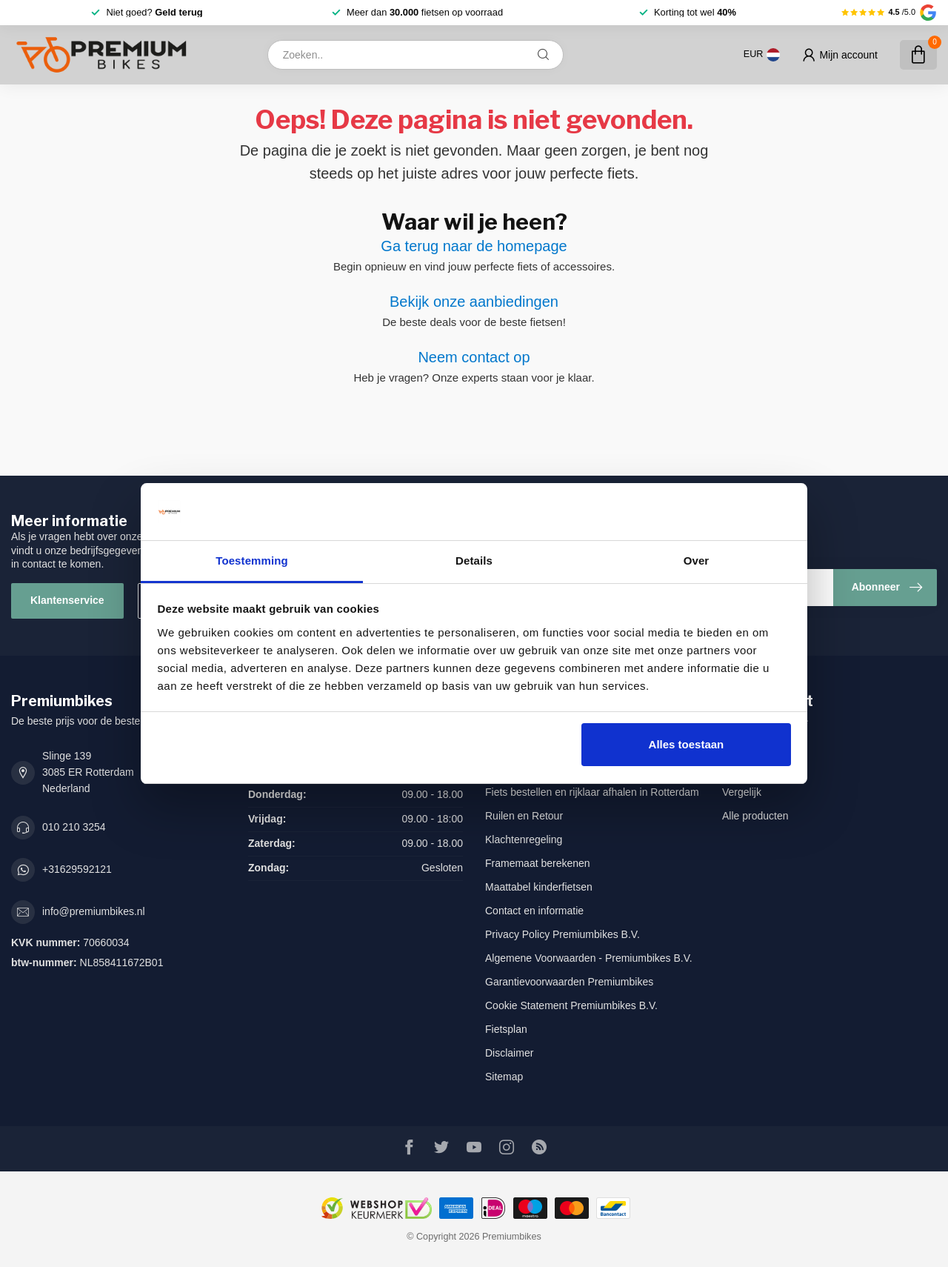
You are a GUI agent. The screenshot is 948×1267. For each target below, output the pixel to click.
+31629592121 (77, 869)
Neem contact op (474, 357)
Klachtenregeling (523, 839)
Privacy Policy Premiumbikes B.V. (562, 934)
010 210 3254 (74, 827)
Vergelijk (741, 792)
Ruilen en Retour (524, 816)
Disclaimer (509, 1053)
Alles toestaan (686, 744)
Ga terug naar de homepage (474, 246)
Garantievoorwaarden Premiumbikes (569, 982)
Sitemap (504, 1077)
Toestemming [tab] (252, 560)
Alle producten (755, 816)
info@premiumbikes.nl (93, 911)
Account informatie (765, 721)
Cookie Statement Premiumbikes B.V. (571, 1005)
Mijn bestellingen (760, 745)
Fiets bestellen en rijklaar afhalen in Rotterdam (592, 792)
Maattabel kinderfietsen (538, 887)
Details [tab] (474, 560)
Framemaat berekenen (537, 863)
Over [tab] (697, 560)
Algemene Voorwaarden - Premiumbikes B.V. (588, 958)
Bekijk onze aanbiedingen (474, 301)
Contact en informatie (534, 911)
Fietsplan (506, 1029)
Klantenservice (67, 600)
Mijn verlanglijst (757, 768)
